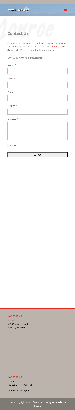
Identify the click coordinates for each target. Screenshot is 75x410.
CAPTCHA (12, 145)
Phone (10, 92)
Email (11, 78)
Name (11, 65)
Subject (12, 105)
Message (13, 119)
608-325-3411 (58, 46)
